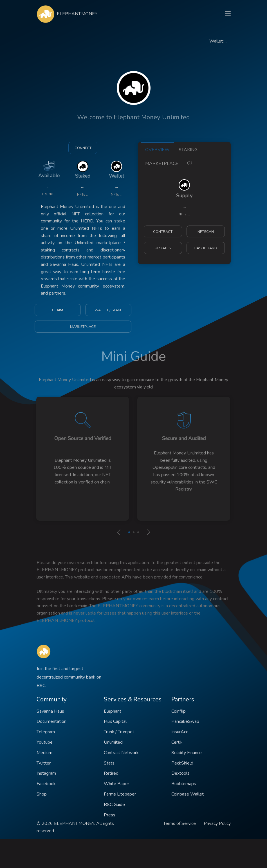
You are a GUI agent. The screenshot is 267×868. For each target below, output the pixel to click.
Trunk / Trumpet (119, 732)
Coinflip (178, 711)
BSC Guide (114, 804)
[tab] (189, 163)
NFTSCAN (206, 231)
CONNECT (83, 148)
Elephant (112, 711)
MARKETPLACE (83, 326)
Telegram (46, 732)
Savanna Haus (50, 711)
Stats (109, 763)
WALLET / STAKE (108, 310)
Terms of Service (179, 823)
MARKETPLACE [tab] (161, 163)
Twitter (44, 763)
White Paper (116, 784)
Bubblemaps (183, 784)
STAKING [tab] (188, 150)
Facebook (46, 784)
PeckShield (182, 763)
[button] (129, 532)
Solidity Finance (186, 753)
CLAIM (57, 310)
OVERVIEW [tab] (157, 150)
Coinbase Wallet (187, 794)
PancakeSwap (185, 721)
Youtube (45, 742)
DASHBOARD (205, 248)
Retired (111, 773)
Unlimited (113, 742)
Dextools (180, 773)
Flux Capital (115, 721)
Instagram (46, 773)
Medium (44, 753)
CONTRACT (162, 231)
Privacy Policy (217, 823)
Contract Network (121, 753)
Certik (177, 742)
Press (109, 815)
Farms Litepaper (120, 794)
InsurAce (180, 732)
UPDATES (163, 248)
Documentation (51, 721)
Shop (42, 794)
